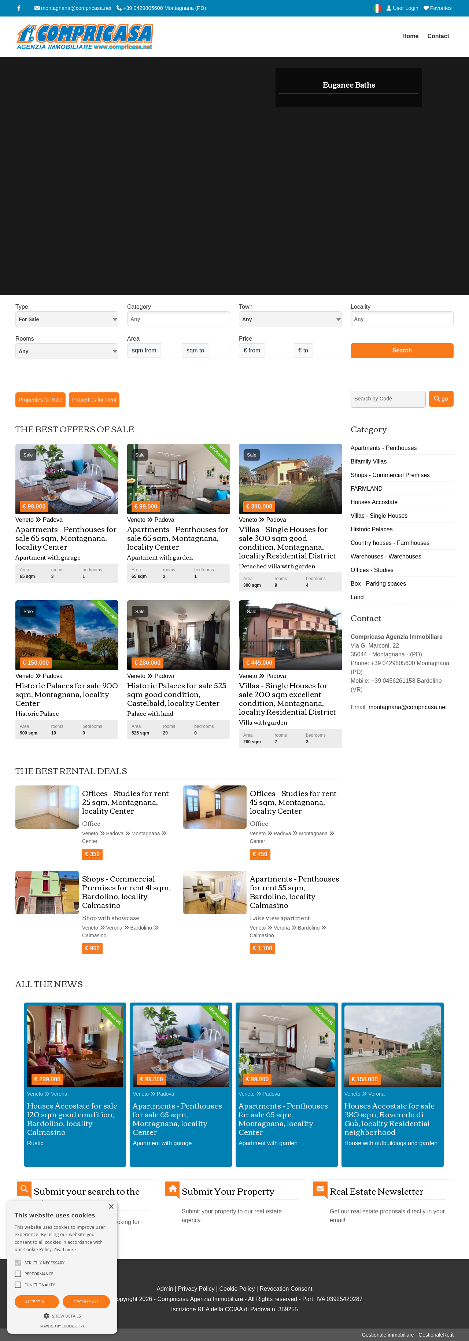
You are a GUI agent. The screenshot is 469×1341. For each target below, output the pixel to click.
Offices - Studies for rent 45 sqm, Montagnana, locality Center (293, 801)
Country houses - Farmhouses (390, 543)
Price (245, 339)
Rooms (24, 339)
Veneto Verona (47, 1094)
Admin (164, 1289)
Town (245, 307)
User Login (402, 8)
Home (410, 36)
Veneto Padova (153, 1094)
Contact (438, 36)
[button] (62, 1315)
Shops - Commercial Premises (390, 475)
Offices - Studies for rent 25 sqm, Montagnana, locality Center (125, 801)
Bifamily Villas (369, 461)
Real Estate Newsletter (377, 1191)
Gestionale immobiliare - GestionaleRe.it (408, 1335)
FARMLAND (367, 489)
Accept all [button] (37, 1301)
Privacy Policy (196, 1289)
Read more (65, 1249)
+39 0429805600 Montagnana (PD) (161, 8)
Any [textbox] (23, 351)
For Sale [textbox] (29, 319)
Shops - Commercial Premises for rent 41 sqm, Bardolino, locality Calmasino (126, 891)
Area (133, 339)
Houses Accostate (374, 502)
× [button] (111, 1207)
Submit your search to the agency (87, 1196)
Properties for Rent (94, 400)
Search (402, 350)
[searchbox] (180, 321)
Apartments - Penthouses (384, 448)
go (441, 399)
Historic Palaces (372, 529)
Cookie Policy (237, 1289)
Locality (360, 307)
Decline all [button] (86, 1301)
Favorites (438, 8)
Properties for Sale (40, 400)
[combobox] (66, 319)
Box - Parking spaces (378, 583)
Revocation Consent (285, 1289)
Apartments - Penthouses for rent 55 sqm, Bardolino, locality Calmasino (294, 891)
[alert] (62, 1267)
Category (139, 307)
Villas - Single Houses (379, 516)
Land (357, 597)
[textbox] (290, 319)
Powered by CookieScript (62, 1326)
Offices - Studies (372, 570)
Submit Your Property (228, 1191)
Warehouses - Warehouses (386, 556)
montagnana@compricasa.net (72, 8)
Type (21, 307)
